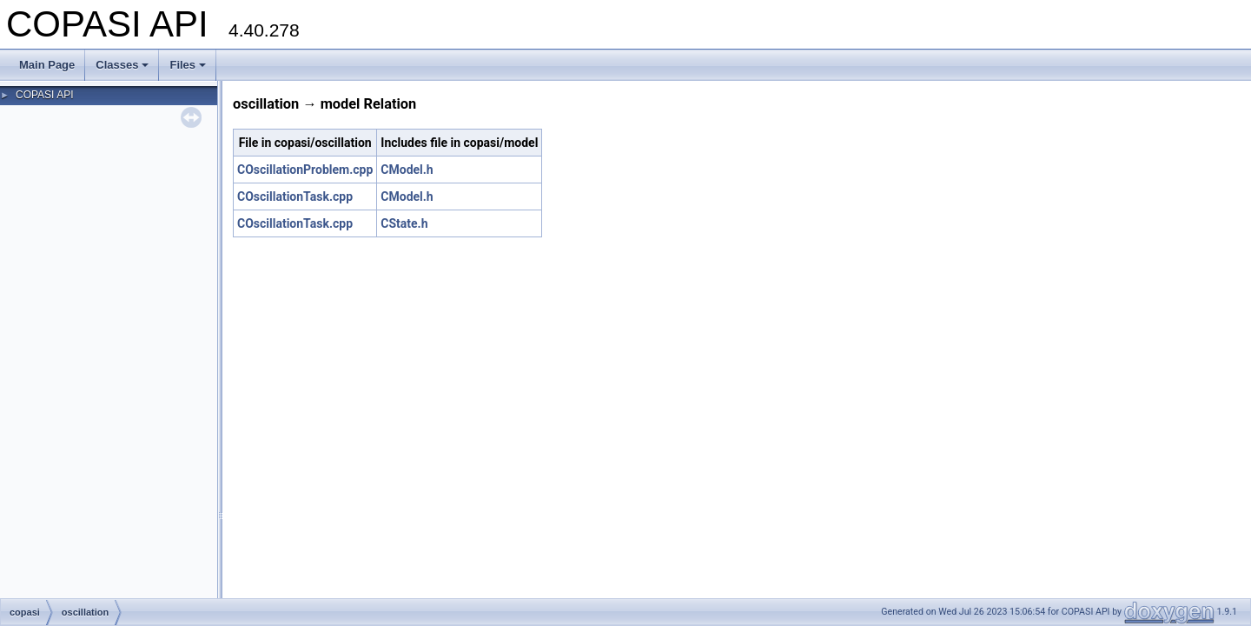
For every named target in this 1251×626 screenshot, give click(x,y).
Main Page (47, 64)
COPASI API (44, 95)
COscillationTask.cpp (295, 196)
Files (187, 64)
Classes (122, 64)
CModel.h (407, 169)
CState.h (404, 223)
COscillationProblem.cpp (305, 169)
